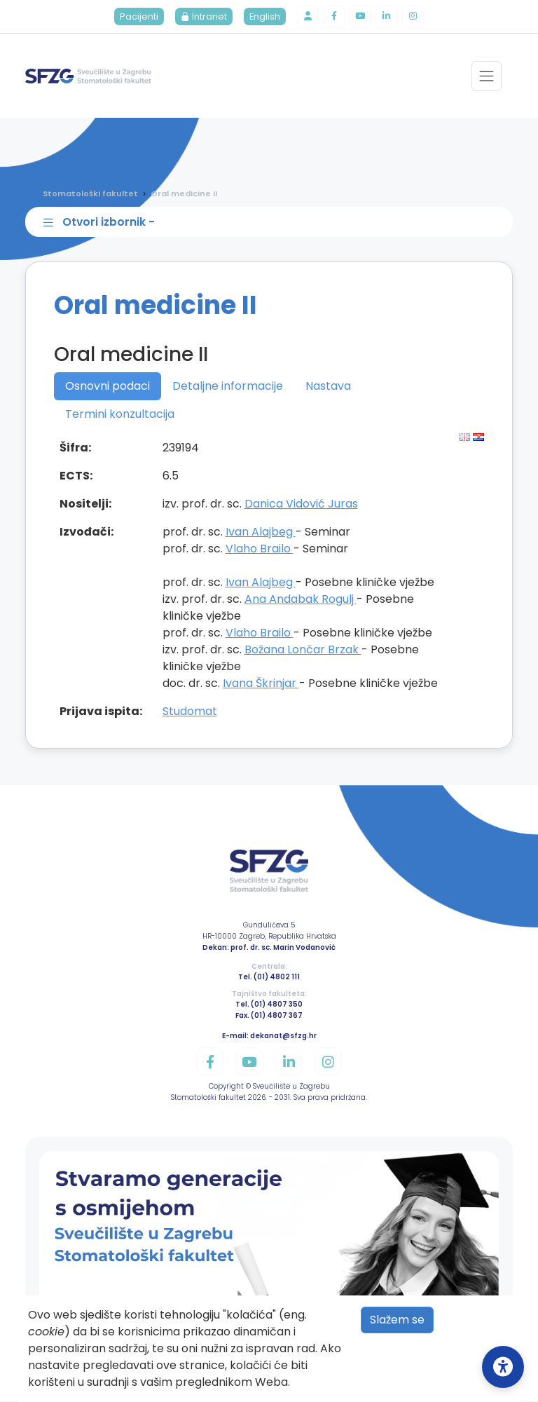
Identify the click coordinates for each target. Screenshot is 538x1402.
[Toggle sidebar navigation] (272, 222)
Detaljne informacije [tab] (227, 387)
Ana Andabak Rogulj (300, 600)
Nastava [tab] (328, 387)
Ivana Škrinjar (261, 684)
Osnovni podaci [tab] (107, 387)
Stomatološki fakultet (90, 194)
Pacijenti (138, 17)
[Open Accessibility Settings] (503, 1367)
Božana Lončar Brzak (302, 650)
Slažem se (397, 1320)
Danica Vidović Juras (301, 504)
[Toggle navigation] (486, 77)
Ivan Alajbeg (261, 532)
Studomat (190, 712)
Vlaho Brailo (260, 549)
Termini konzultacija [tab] (119, 415)
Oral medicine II (184, 194)
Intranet (203, 17)
